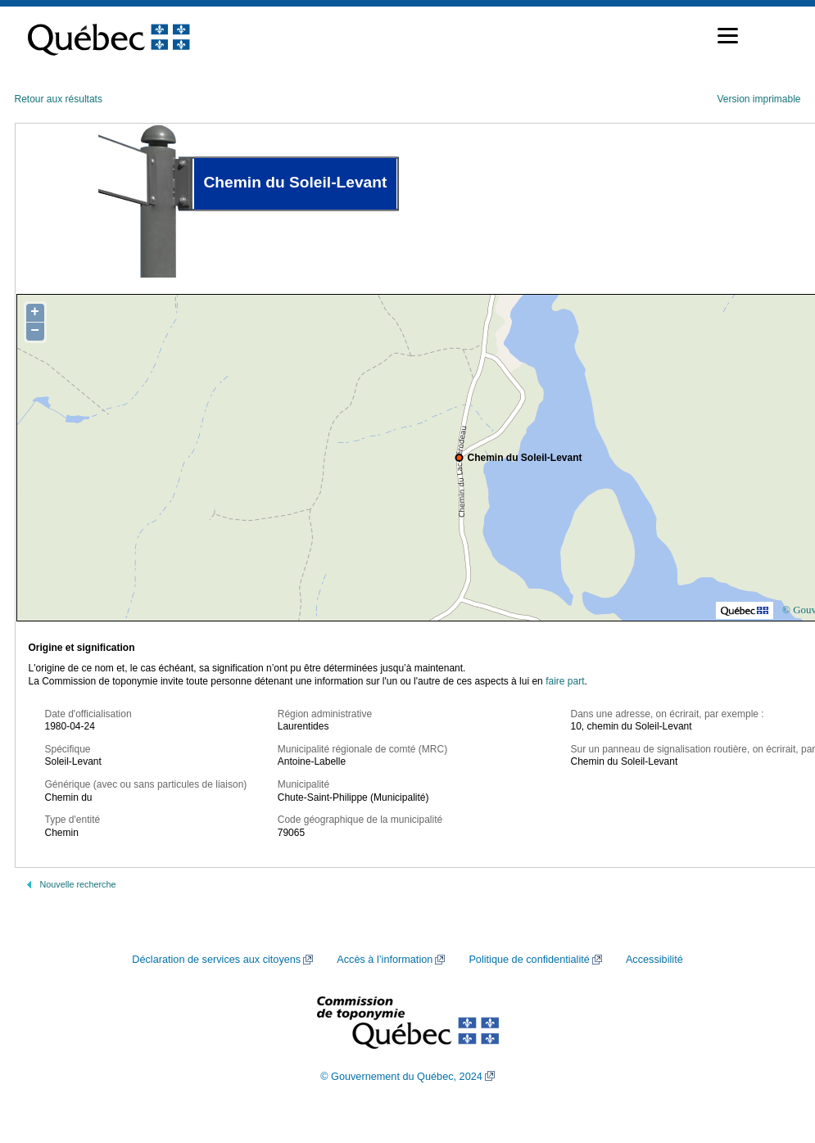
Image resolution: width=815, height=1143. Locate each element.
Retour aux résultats (58, 99)
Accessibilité (654, 959)
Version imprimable (758, 99)
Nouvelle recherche (78, 884)
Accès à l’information (384, 959)
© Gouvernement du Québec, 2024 (401, 1076)
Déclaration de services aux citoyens (216, 959)
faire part (565, 681)
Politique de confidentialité (529, 959)
